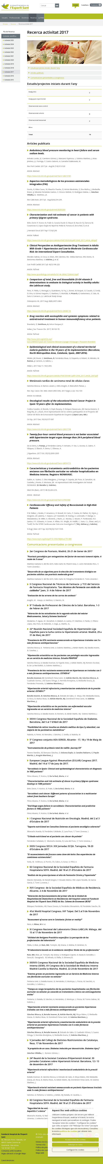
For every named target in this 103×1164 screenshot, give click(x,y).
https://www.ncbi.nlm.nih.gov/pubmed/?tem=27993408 (48, 497)
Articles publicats (37, 70)
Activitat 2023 (9, 45)
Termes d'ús (41, 1141)
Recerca (62, 16)
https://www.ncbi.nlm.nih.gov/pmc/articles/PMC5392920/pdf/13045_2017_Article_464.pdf (62, 237)
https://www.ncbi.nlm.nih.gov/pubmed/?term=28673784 (49, 173)
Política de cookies (43, 1147)
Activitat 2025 (9, 37)
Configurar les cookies (75, 1150)
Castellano (85, 5)
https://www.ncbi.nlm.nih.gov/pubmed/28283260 (46, 206)
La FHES (77, 16)
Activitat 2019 (9, 61)
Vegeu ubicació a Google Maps (13, 1150)
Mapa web (40, 1150)
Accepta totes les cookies (75, 1139)
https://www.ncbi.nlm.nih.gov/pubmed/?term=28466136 (49, 308)
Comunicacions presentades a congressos (47, 74)
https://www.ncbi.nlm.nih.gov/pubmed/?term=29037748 (49, 426)
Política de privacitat (44, 1144)
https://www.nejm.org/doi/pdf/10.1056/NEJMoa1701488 (49, 536)
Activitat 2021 (9, 53)
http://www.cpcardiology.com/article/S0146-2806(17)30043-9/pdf (53, 271)
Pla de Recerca (8, 29)
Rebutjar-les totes (75, 1144)
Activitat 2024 (9, 41)
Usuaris (7, 16)
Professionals (26, 16)
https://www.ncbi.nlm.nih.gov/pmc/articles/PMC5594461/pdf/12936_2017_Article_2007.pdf (62, 373)
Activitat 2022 (9, 49)
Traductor (94, 5)
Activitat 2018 (9, 65)
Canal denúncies (7, 1157)
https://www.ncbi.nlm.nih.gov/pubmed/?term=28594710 (49, 460)
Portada (5, 21)
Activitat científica (9, 33)
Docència (45, 16)
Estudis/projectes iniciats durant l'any (45, 65)
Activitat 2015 (9, 77)
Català (75, 5)
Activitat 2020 (9, 57)
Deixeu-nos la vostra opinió (47, 1139)
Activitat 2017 (9, 69)
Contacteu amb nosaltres (11, 1148)
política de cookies (68, 1131)
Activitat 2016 (9, 73)
